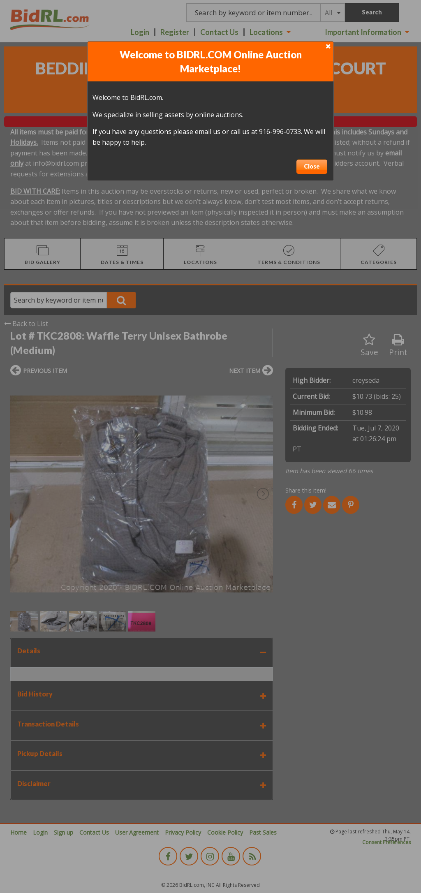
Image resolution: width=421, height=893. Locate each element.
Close (312, 166)
